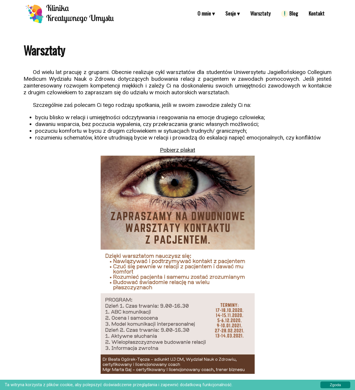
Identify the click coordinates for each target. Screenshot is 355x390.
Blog (289, 13)
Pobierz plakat (177, 150)
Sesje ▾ (232, 13)
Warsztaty (260, 13)
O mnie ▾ (206, 13)
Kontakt (316, 13)
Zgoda (335, 385)
